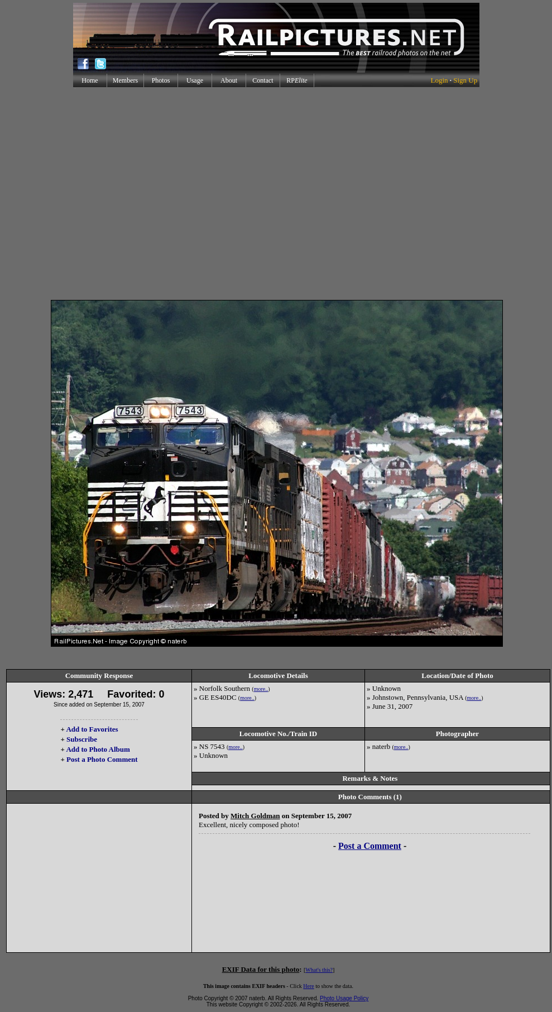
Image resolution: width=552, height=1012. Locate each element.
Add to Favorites (92, 729)
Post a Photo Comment (101, 759)
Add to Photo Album (98, 749)
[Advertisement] (273, 193)
